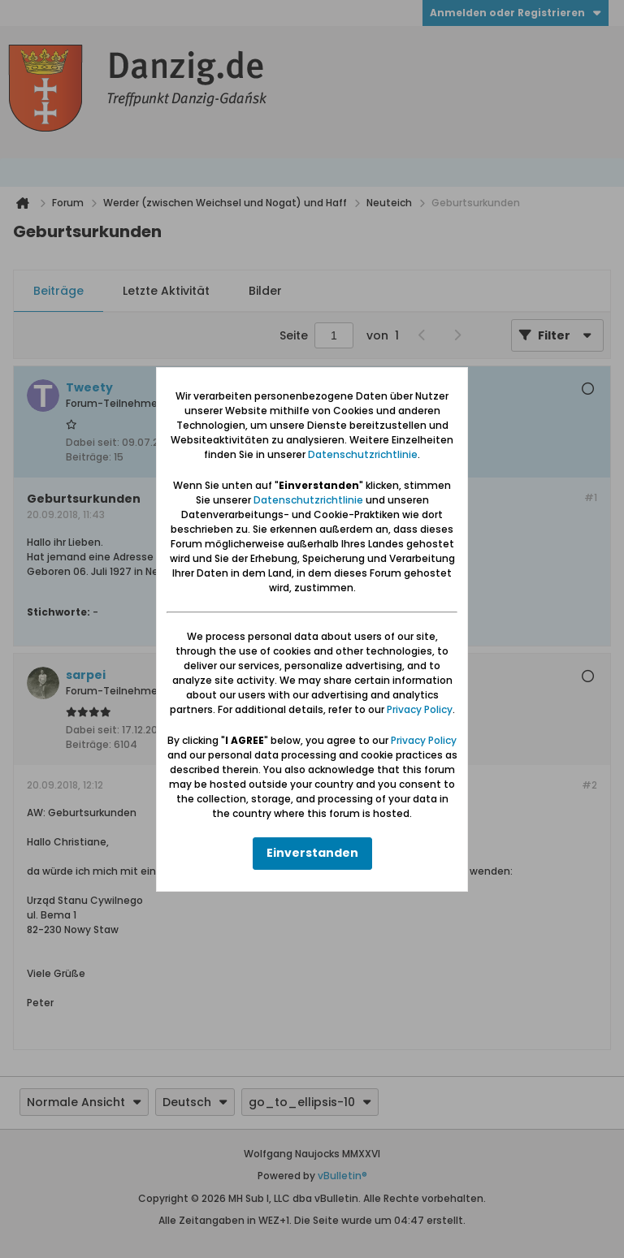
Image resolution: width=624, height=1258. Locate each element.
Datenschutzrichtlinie (363, 454)
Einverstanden (312, 853)
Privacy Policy (420, 709)
